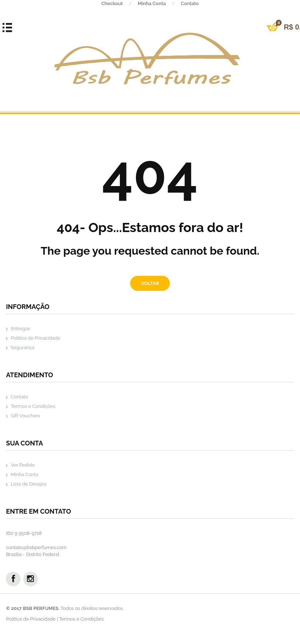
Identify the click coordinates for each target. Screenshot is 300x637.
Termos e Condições (33, 406)
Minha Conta (159, 3)
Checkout (119, 3)
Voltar (150, 283)
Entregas (20, 328)
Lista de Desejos (28, 484)
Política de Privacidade (35, 338)
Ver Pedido (23, 465)
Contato (190, 3)
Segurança (22, 347)
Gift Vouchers (25, 415)
